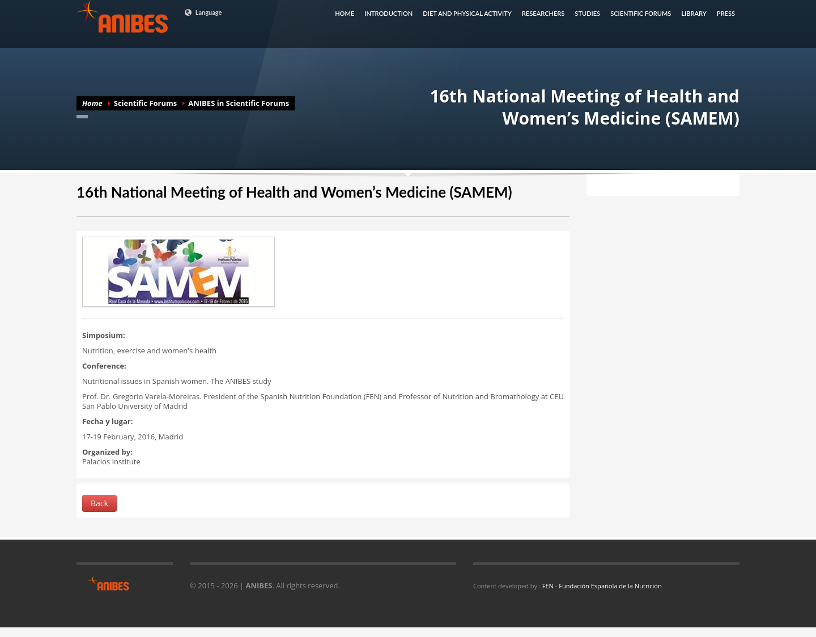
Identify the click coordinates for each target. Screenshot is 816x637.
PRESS (726, 13)
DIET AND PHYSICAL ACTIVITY (467, 13)
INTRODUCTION (388, 13)
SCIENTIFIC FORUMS (640, 13)
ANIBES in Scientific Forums (238, 103)
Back (99, 503)
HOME (344, 13)
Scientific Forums (145, 103)
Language (203, 12)
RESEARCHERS (543, 13)
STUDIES (587, 13)
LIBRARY (693, 13)
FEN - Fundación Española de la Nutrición (602, 586)
